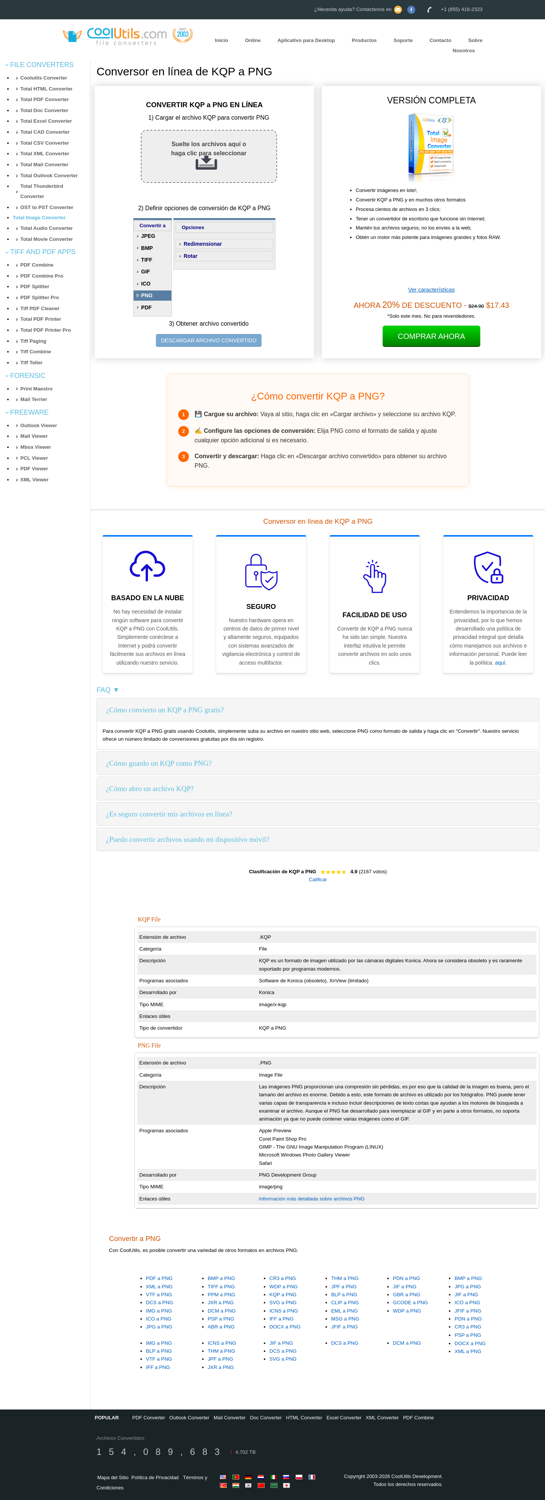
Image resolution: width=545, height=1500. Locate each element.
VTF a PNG (159, 1294)
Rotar (191, 256)
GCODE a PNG (410, 1302)
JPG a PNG (159, 1327)
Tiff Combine (35, 351)
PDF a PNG (159, 1278)
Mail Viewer (34, 436)
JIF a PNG (404, 1286)
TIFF (147, 260)
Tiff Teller (31, 362)
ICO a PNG (158, 1319)
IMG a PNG (159, 1311)
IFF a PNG (281, 1319)
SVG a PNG (283, 1302)
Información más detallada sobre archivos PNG (311, 1199)
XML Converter (382, 1417)
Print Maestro (36, 389)
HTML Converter (304, 1417)
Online (252, 40)
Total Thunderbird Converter (41, 191)
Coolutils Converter (43, 78)
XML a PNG (159, 1286)
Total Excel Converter (46, 121)
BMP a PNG (221, 1278)
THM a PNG (345, 1278)
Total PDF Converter (44, 99)
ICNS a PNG (283, 1311)
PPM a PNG (221, 1294)
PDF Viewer (34, 468)
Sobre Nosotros (468, 45)
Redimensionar (203, 244)
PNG (147, 295)
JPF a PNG (344, 1286)
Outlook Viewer (38, 425)
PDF (146, 307)
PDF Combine (36, 265)
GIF (145, 271)
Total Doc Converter (44, 110)
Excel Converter (344, 1417)
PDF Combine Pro (41, 276)
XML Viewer (34, 479)
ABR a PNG (221, 1327)
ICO (146, 284)
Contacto (441, 40)
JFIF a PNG (344, 1327)
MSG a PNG (345, 1319)
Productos (364, 40)
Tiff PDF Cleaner (39, 308)
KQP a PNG (283, 1294)
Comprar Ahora (431, 336)
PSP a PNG (221, 1319)
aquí (500, 663)
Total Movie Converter (46, 239)
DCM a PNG (222, 1311)
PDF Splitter (34, 286)
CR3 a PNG (282, 1278)
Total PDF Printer (40, 319)
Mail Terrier (33, 399)
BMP (147, 248)
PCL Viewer (34, 458)
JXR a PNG (221, 1302)
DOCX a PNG (285, 1327)
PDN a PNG (406, 1278)
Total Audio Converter (46, 228)
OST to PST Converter (46, 207)
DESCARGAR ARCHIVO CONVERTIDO (209, 340)
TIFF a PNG (221, 1286)
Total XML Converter (44, 153)
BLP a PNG (344, 1294)
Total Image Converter (39, 217)
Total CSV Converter (44, 143)
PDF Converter (148, 1417)
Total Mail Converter (44, 164)
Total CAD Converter (45, 132)
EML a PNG (344, 1311)
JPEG (148, 236)
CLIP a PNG (345, 1302)
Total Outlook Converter (49, 175)
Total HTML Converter (46, 89)
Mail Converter (230, 1417)
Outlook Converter (190, 1417)
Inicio (221, 40)
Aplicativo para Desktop (306, 40)
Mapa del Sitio (112, 1477)
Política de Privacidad (155, 1477)
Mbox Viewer (35, 447)
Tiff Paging (33, 341)
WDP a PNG (283, 1286)
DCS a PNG (159, 1302)
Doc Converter (266, 1417)
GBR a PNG (406, 1294)
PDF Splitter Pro (39, 297)
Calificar (318, 879)
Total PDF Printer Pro (45, 330)
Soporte (403, 40)
